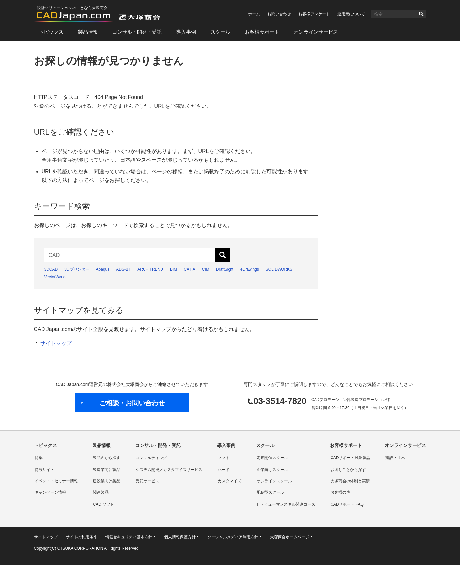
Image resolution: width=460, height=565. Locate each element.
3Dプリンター (76, 269)
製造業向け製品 (106, 469)
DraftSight (224, 269)
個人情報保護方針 (180, 537)
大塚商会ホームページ (289, 537)
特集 (39, 458)
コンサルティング (151, 458)
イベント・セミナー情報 (56, 481)
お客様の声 (340, 492)
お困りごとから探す (348, 469)
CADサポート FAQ (347, 504)
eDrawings (249, 269)
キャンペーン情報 (50, 492)
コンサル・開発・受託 (137, 32)
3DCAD (51, 269)
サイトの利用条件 (81, 537)
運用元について (351, 14)
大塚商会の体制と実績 (350, 481)
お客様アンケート (314, 14)
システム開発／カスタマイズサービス (169, 469)
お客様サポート (262, 32)
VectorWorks (55, 277)
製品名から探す (106, 458)
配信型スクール (270, 492)
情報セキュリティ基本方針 (128, 537)
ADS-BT (123, 269)
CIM (205, 269)
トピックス (51, 32)
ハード (224, 469)
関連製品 (101, 492)
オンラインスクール (274, 481)
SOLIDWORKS (279, 269)
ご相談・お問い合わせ (132, 403)
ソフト (224, 458)
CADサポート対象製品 (350, 458)
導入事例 (186, 32)
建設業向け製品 (106, 481)
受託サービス (147, 481)
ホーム (254, 14)
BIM (173, 269)
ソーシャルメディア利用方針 (232, 537)
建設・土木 (395, 458)
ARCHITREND (150, 269)
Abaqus (103, 269)
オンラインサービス (316, 32)
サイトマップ (56, 343)
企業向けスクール (272, 469)
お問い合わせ (279, 14)
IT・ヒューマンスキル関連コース (286, 504)
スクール (220, 32)
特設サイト (44, 469)
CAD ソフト (103, 504)
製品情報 (88, 32)
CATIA (189, 269)
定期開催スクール (272, 458)
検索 (421, 14)
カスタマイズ (229, 481)
